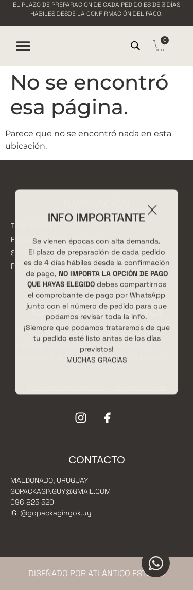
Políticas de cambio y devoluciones (96, 387)
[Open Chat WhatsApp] (156, 563)
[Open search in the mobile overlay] (135, 45)
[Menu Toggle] (23, 45)
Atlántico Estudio (126, 573)
